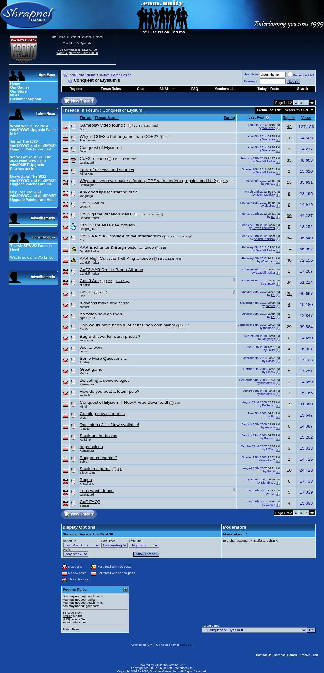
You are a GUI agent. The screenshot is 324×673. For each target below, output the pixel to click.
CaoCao (85, 329)
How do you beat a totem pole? (110, 391)
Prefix (67, 549)
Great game (91, 369)
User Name (251, 74)
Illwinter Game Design (115, 75)
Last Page (150, 125)
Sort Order (108, 541)
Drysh (83, 417)
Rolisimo (85, 439)
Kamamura (87, 384)
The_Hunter (87, 140)
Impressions (91, 446)
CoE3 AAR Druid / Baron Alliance (111, 269)
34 (289, 282)
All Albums (167, 89)
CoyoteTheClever (263, 228)
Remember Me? (301, 75)
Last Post (257, 117)
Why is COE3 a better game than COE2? (119, 136)
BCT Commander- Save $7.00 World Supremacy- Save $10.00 (77, 51)
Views (306, 118)
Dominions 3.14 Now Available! (109, 424)
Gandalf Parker (265, 161)
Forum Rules (71, 629)
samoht (84, 307)
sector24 (85, 395)
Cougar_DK (87, 229)
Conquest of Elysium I (101, 147)
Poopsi (270, 361)
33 (289, 160)
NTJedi (270, 449)
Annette (270, 183)
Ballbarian (268, 405)
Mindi (83, 406)
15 (289, 182)
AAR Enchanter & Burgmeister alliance (117, 247)
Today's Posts (268, 89)
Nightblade (268, 482)
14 (289, 249)
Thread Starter (107, 118)
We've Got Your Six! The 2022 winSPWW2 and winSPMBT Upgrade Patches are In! (30, 163)
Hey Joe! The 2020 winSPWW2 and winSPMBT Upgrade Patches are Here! (33, 196)
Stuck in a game (95, 468)
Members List (224, 89)
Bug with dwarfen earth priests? (110, 336)
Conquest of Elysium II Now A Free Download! (124, 402)
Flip (273, 416)
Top (315, 654)
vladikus (85, 207)
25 (289, 293)
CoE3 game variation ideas (106, 214)
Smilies (67, 616)
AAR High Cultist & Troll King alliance (115, 258)
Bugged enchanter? (98, 457)
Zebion (84, 461)
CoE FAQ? (90, 501)
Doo (82, 129)
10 (289, 138)
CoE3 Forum (92, 203)
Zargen (84, 505)
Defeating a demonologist (104, 380)
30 (289, 215)
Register (75, 89)
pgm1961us (87, 318)
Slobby (270, 372)
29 (289, 327)
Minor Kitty (87, 173)
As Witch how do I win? (102, 314)
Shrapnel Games (285, 654)
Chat (140, 89)
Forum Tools (266, 110)
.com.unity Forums (82, 75)
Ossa (83, 151)
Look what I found (97, 490)
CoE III (86, 292)
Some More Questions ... (103, 358)
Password (250, 81)
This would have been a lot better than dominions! (127, 325)
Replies (289, 118)
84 (289, 238)
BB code (68, 612)
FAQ (194, 89)
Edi (273, 217)
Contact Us (264, 654)
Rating (229, 118)
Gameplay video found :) (103, 125)
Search (302, 89)
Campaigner (88, 185)
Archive (304, 654)
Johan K (272, 540)
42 (289, 126)
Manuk (84, 373)
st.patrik (85, 285)
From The (135, 541)
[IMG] (66, 619)
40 (289, 260)
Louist (83, 351)
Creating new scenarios (102, 413)
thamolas (269, 328)
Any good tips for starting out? (108, 192)
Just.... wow (91, 347)
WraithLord (87, 162)
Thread (86, 118)
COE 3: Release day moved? (108, 225)
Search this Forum (299, 110)
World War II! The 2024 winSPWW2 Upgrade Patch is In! (33, 130)
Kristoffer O (267, 383)
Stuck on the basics (98, 435)
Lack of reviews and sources (107, 169)
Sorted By (69, 541)
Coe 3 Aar (89, 280)
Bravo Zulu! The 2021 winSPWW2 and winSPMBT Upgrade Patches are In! (33, 180)
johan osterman (239, 540)
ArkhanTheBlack (264, 239)
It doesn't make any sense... (106, 303)
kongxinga (86, 196)
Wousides (268, 128)
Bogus (86, 479)
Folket (271, 471)
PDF (272, 493)
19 (289, 404)
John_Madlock (265, 194)
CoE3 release (93, 158)
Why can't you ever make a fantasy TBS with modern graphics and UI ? (148, 180)
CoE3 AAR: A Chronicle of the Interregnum (120, 236)
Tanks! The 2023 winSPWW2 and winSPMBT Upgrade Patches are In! (33, 145)
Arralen (84, 362)
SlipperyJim (87, 472)
